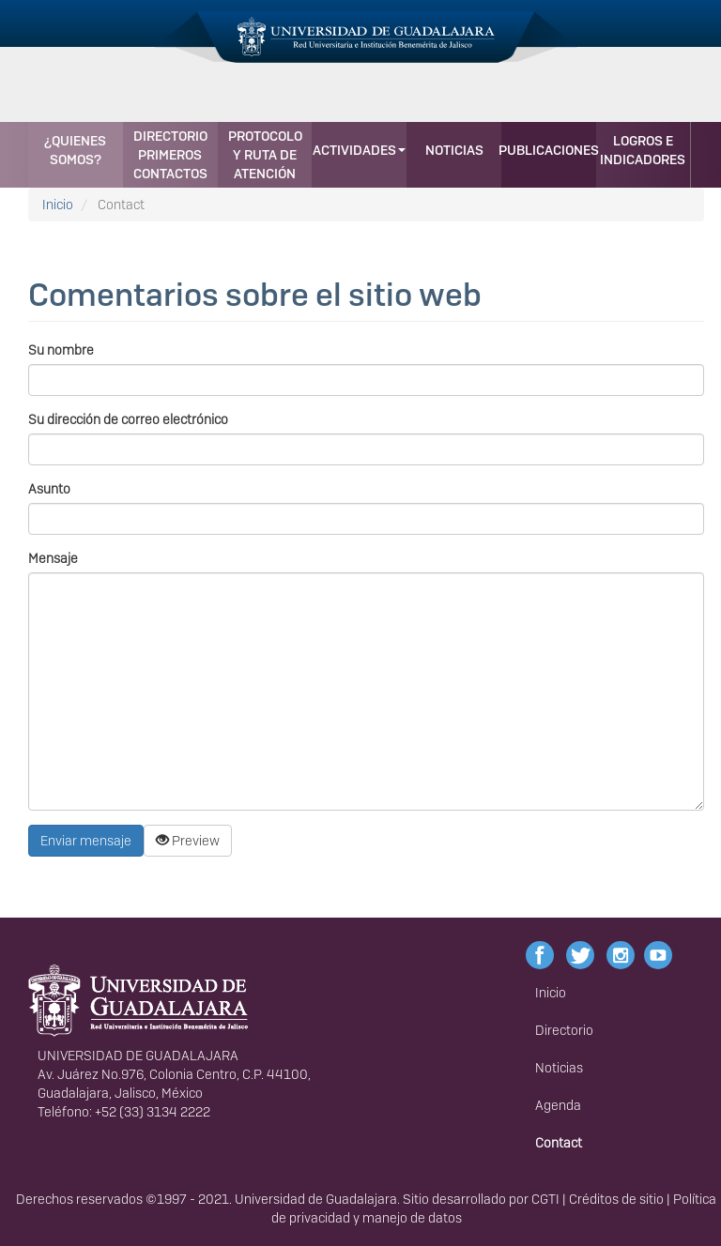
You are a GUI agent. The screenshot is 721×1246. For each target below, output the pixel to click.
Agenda (558, 1105)
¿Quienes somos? (75, 150)
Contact (558, 1142)
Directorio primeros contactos (170, 155)
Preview (188, 840)
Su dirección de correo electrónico (128, 419)
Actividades (359, 150)
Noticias (454, 150)
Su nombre (61, 350)
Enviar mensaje (85, 840)
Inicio (57, 204)
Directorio (564, 1030)
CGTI (545, 1199)
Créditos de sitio (616, 1199)
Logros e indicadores (642, 150)
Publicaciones (548, 150)
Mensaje (53, 558)
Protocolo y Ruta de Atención (265, 155)
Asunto (49, 488)
